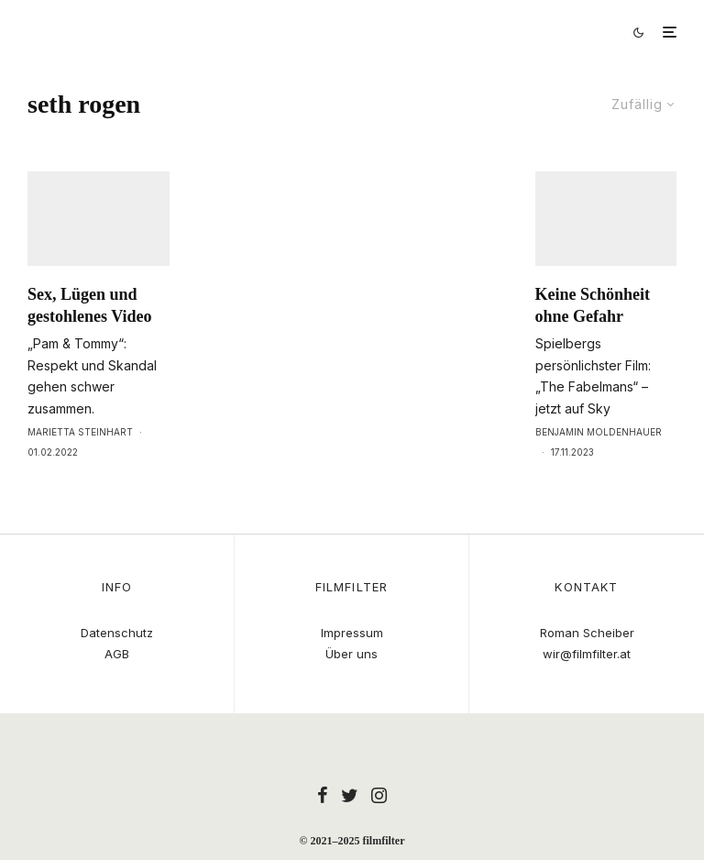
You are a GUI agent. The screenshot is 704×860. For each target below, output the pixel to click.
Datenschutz (117, 632)
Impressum (352, 632)
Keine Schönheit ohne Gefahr (593, 339)
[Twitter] (350, 795)
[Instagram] (379, 795)
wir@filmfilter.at (587, 653)
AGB (116, 653)
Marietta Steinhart (80, 465)
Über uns (351, 653)
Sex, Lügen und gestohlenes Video (90, 339)
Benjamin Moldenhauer (598, 465)
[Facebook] (323, 795)
